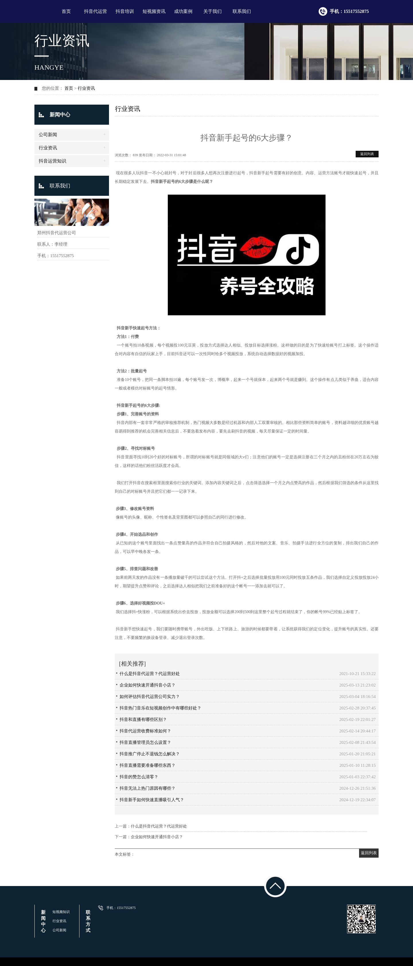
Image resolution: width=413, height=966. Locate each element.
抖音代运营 (95, 11)
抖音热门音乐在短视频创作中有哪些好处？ (160, 708)
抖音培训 (125, 11)
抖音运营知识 (52, 161)
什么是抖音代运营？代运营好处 (150, 673)
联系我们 (242, 11)
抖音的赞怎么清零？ (139, 777)
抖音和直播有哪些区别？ (143, 719)
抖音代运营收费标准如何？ (145, 731)
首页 (66, 11)
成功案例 (183, 11)
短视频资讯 (154, 11)
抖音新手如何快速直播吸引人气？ (152, 799)
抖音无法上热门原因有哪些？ (148, 788)
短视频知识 (61, 912)
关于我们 (212, 11)
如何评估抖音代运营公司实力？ (150, 696)
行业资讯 (86, 88)
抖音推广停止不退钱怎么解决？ (150, 754)
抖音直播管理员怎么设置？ (145, 742)
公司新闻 (48, 134)
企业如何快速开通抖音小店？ (148, 685)
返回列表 (367, 154)
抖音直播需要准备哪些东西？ (148, 765)
